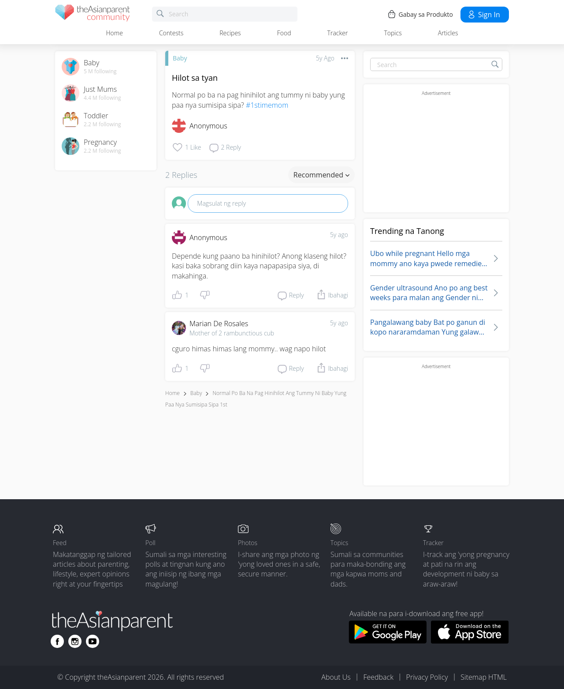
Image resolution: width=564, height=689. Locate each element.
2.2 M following (102, 124)
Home (114, 33)
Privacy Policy (427, 677)
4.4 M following (102, 98)
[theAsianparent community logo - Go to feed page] (92, 14)
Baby (180, 58)
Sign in (483, 14)
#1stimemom (267, 105)
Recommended (321, 175)
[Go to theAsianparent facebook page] (57, 641)
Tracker (337, 33)
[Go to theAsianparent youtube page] (92, 641)
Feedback (378, 677)
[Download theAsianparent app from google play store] (388, 641)
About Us (335, 677)
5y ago (339, 234)
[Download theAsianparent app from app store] (470, 641)
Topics (392, 33)
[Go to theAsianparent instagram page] (75, 641)
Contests (171, 33)
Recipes (230, 33)
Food (284, 33)
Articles (448, 33)
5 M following (100, 71)
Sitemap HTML (483, 677)
